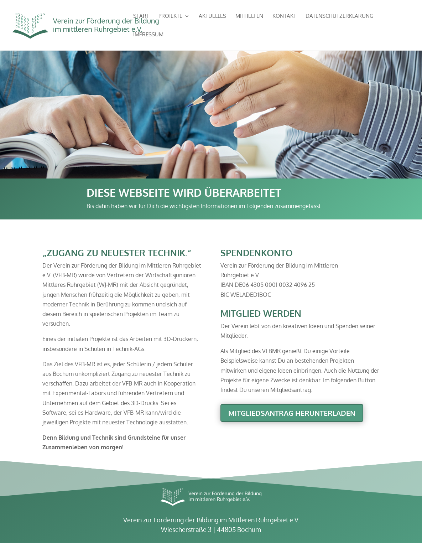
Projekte (170, 16)
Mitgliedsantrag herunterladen (291, 413)
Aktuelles (212, 16)
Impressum (148, 35)
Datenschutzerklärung (340, 16)
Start (141, 16)
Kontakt (284, 16)
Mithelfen (249, 16)
